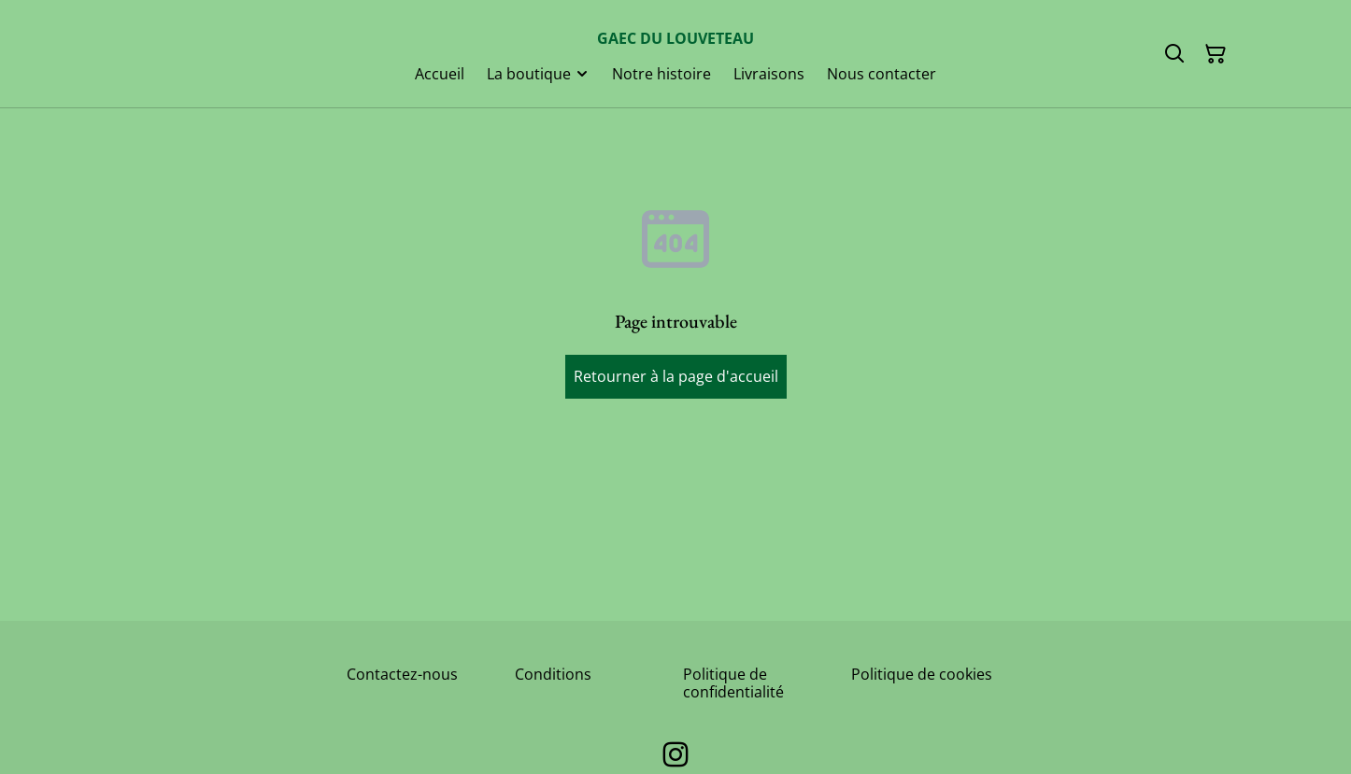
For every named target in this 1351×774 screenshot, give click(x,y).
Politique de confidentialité (733, 683)
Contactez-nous (402, 674)
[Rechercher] (1174, 54)
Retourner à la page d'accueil (676, 376)
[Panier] (1215, 54)
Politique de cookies (921, 674)
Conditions (553, 674)
